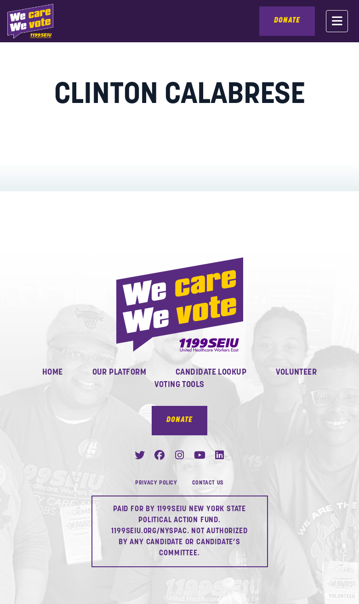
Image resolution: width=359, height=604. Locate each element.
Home (52, 372)
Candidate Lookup (211, 372)
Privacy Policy (156, 483)
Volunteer (296, 372)
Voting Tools (179, 385)
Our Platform (119, 372)
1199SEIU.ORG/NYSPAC (149, 531)
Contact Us (208, 483)
